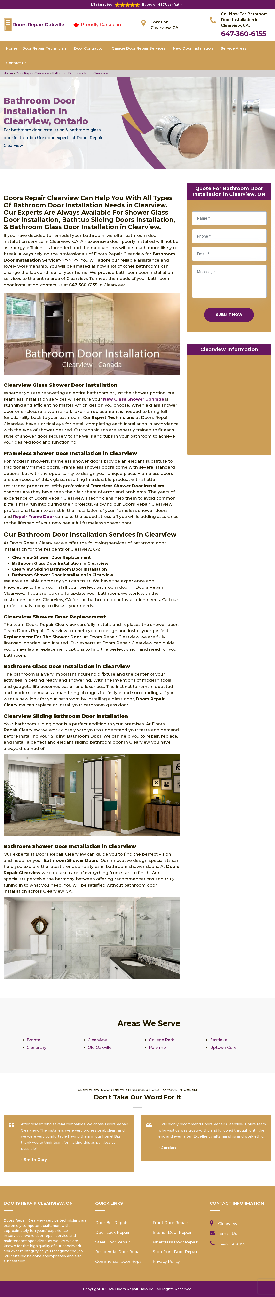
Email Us (228, 1233)
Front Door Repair (170, 1222)
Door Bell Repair (111, 1222)
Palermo (157, 1047)
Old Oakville (99, 1047)
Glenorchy (36, 1047)
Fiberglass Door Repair (175, 1242)
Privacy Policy (166, 1261)
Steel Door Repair (112, 1242)
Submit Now (229, 314)
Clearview (97, 1040)
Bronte (33, 1040)
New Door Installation (193, 48)
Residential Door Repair (118, 1252)
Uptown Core (223, 1047)
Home (11, 48)
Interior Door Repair (172, 1232)
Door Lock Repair (112, 1232)
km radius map (229, 405)
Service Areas (233, 48)
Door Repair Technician (44, 48)
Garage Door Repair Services (138, 48)
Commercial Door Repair (119, 1261)
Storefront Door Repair (175, 1252)
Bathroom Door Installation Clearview (80, 73)
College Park (161, 1040)
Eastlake (218, 1040)
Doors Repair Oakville (134, 1289)
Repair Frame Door (33, 516)
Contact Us (16, 63)
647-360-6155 (243, 34)
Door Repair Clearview (32, 73)
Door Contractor (89, 48)
